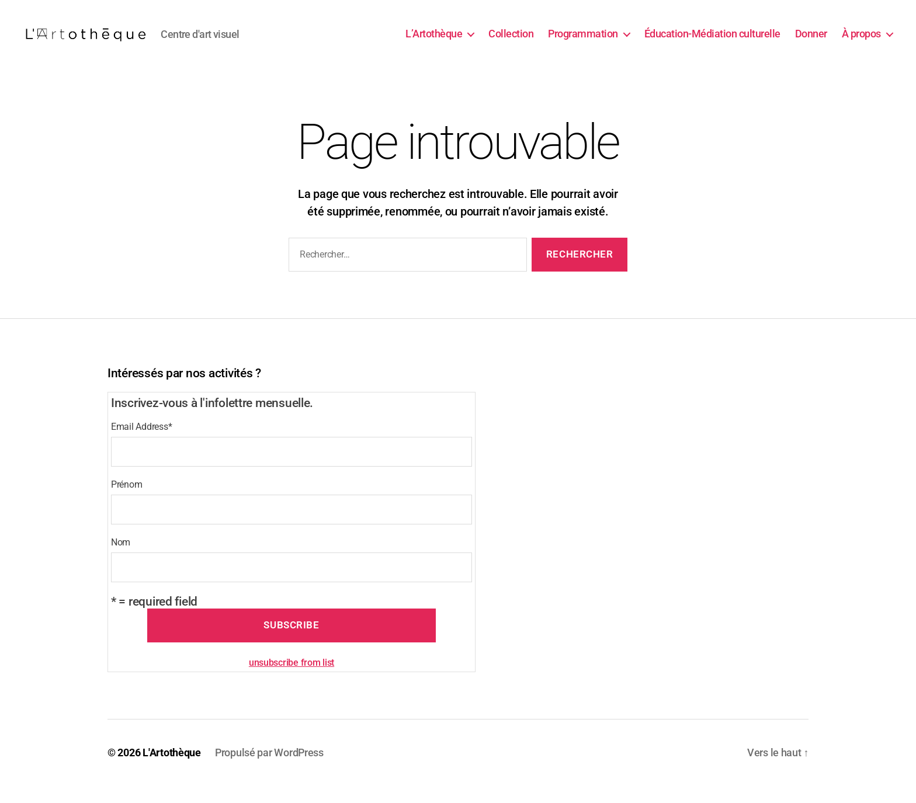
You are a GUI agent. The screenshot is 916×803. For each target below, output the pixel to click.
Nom (120, 559)
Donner (811, 42)
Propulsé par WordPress (269, 770)
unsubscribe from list (291, 680)
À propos (861, 42)
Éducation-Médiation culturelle (712, 42)
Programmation (583, 42)
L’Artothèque (433, 42)
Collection (510, 42)
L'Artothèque (172, 770)
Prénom (126, 501)
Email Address (141, 444)
